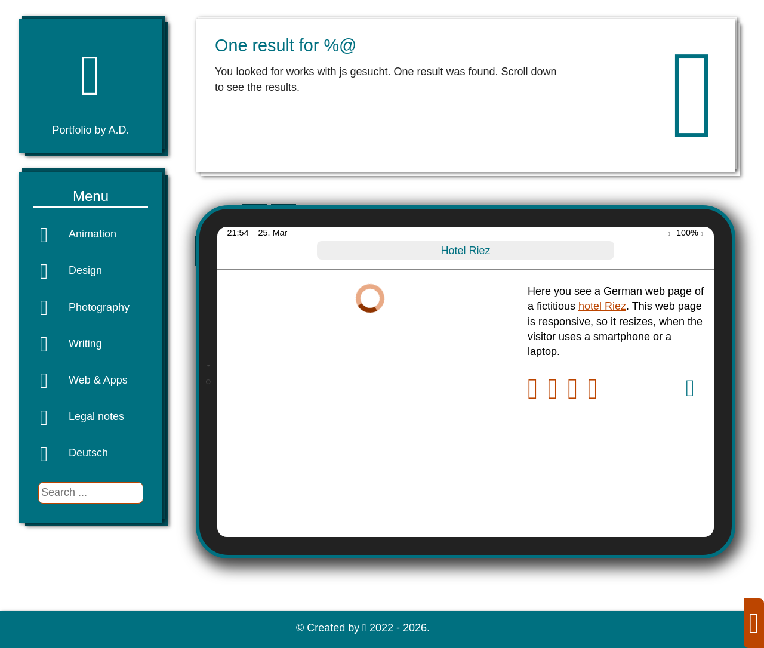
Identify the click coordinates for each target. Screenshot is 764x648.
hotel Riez (602, 306)
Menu (91, 196)
